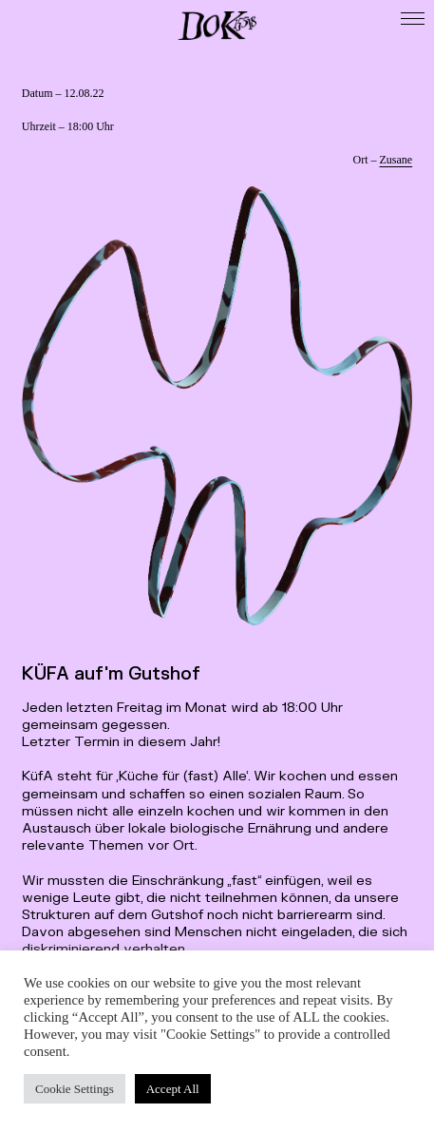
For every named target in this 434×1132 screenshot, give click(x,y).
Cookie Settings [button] (74, 1089)
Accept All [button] (172, 1089)
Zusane (396, 159)
